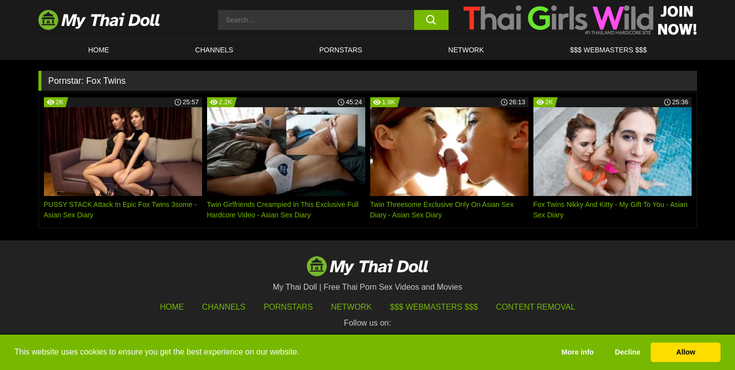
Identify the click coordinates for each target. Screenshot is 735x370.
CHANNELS (214, 50)
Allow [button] (685, 352)
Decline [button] (627, 352)
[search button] (431, 20)
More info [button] (577, 352)
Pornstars (340, 50)
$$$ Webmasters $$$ (434, 307)
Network (466, 50)
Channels (223, 307)
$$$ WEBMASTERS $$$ (608, 50)
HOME (98, 50)
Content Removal (535, 307)
